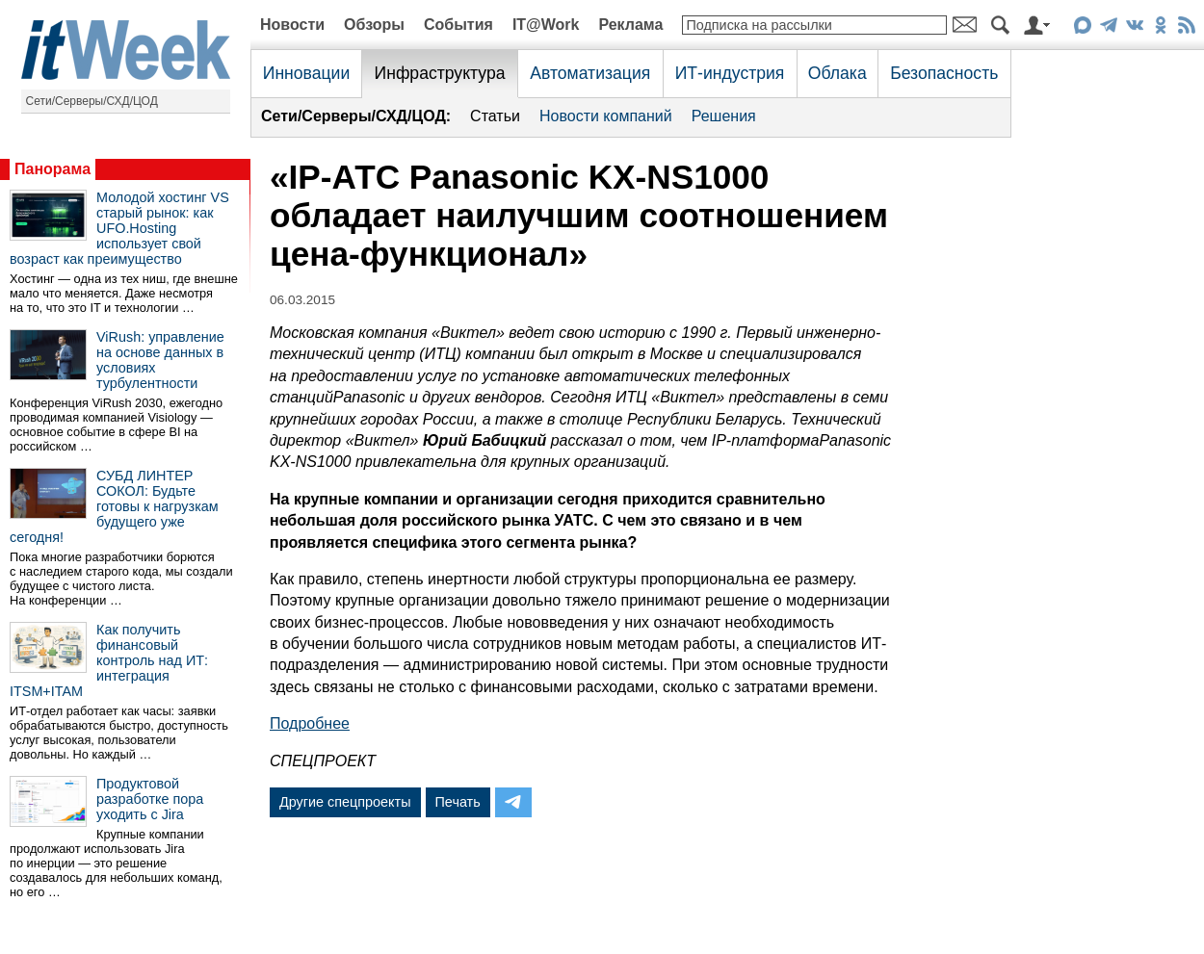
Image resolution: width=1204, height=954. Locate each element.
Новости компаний (605, 116)
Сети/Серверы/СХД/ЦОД (92, 101)
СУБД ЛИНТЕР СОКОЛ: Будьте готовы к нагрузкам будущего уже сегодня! (114, 506)
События (458, 24)
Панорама (52, 169)
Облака (837, 73)
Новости (292, 24)
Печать (458, 802)
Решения (724, 116)
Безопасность (944, 73)
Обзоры (374, 24)
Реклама (630, 24)
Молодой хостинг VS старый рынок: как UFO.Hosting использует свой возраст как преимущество (119, 228)
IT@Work (546, 24)
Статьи (495, 116)
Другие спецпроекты (345, 802)
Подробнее (310, 723)
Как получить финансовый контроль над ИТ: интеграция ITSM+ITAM (109, 660)
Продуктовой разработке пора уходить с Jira (149, 799)
